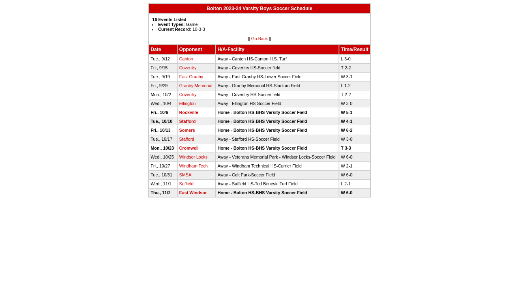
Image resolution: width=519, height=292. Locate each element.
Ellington (187, 103)
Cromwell (189, 148)
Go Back (259, 38)
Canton (186, 58)
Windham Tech (193, 165)
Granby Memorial (195, 85)
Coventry (188, 67)
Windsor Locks (193, 157)
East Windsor (193, 192)
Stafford (187, 121)
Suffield (186, 183)
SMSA (185, 174)
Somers (187, 130)
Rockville (188, 112)
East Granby (191, 76)
